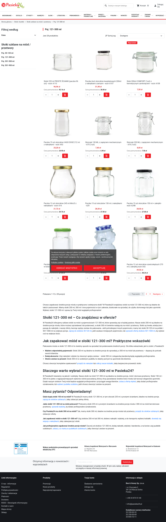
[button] (159, 6)
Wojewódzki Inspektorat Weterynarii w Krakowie (143, 446)
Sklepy (4, 512)
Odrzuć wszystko (66, 268)
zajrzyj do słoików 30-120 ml (80, 331)
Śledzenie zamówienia (93, 483)
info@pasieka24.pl (134, 504)
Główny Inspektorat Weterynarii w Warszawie (100, 446)
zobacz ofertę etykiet (127, 381)
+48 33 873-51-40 (134, 498)
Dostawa (5, 499)
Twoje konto (89, 478)
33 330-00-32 (131, 512)
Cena (3, 35)
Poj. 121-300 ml (7, 57)
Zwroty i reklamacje (9, 493)
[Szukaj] (119, 5)
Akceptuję (99, 268)
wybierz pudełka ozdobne (67, 384)
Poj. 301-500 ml (7, 61)
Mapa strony (6, 509)
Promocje (47, 483)
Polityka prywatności (9, 490)
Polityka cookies (57, 262)
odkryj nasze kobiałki (104, 363)
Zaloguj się (88, 487)
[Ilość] (52, 95)
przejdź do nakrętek (85, 363)
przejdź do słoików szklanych (147, 411)
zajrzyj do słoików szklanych (54, 399)
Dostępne (141, 35)
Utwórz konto (89, 490)
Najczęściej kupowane (52, 490)
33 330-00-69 (131, 514)
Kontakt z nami (7, 506)
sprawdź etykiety (58, 406)
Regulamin (5, 487)
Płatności (5, 496)
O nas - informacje (8, 483)
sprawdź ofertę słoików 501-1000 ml (140, 331)
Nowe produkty (49, 487)
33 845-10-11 (131, 517)
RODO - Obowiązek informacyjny (14, 503)
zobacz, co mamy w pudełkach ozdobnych (70, 428)
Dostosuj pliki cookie (72, 262)
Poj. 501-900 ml (7, 65)
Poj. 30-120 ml (7, 53)
